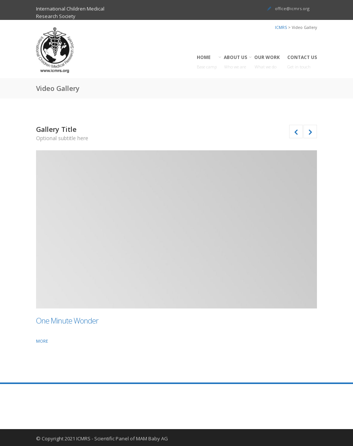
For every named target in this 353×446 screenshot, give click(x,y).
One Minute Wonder (67, 321)
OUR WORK (267, 62)
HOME (207, 62)
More (42, 341)
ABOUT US (235, 62)
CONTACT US (302, 62)
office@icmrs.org (292, 8)
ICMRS (281, 27)
